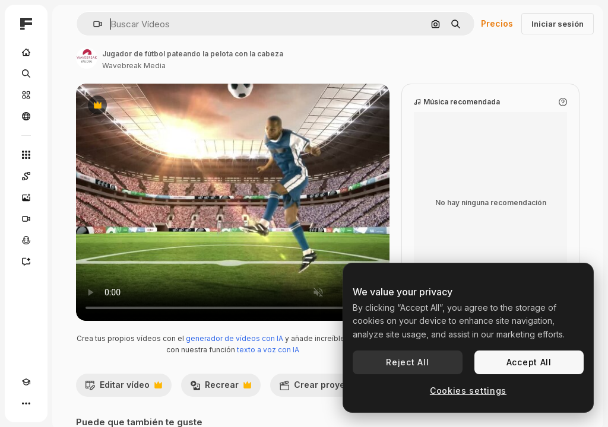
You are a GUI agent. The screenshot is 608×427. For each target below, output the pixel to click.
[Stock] (26, 94)
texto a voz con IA (268, 349)
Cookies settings (468, 390)
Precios (497, 23)
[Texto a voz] (26, 240)
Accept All (529, 362)
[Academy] (26, 381)
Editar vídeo (123, 388)
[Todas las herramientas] (26, 154)
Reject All (407, 362)
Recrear (220, 388)
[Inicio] (26, 52)
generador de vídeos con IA (234, 338)
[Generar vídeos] (26, 218)
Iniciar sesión (557, 23)
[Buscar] (26, 73)
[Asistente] (26, 261)
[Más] (26, 403)
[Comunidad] (26, 116)
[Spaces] (26, 176)
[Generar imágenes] (26, 197)
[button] (93, 24)
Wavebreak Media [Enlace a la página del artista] (134, 65)
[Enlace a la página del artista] (86, 58)
